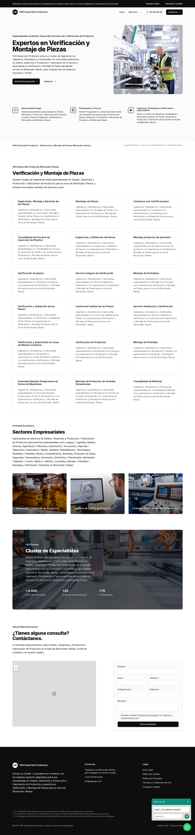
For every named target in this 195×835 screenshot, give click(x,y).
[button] (54, 693)
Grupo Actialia (176, 825)
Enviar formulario (148, 724)
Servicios (134, 12)
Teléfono (155, 678)
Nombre (122, 666)
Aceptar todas (152, 3)
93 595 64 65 (154, 12)
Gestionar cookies (174, 3)
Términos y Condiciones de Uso (156, 782)
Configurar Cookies (151, 787)
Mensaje (122, 701)
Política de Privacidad (148, 715)
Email (121, 678)
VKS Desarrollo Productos (30, 12)
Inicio (121, 12)
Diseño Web (163, 825)
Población (155, 689)
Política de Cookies (151, 774)
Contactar (174, 12)
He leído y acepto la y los (146, 716)
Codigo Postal (125, 689)
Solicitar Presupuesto (26, 81)
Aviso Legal (147, 770)
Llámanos (50, 81)
